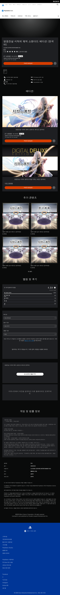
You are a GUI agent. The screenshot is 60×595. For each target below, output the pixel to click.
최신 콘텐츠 (5, 14)
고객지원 (39, 4)
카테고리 (13, 14)
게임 (6, 4)
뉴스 (29, 4)
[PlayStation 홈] (2, 4)
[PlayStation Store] (7, 9)
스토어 (33, 4)
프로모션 (20, 14)
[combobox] (30, 316)
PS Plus (18, 4)
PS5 (10, 4)
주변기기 (24, 4)
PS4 (14, 4)
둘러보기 (35, 14)
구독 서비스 (28, 14)
